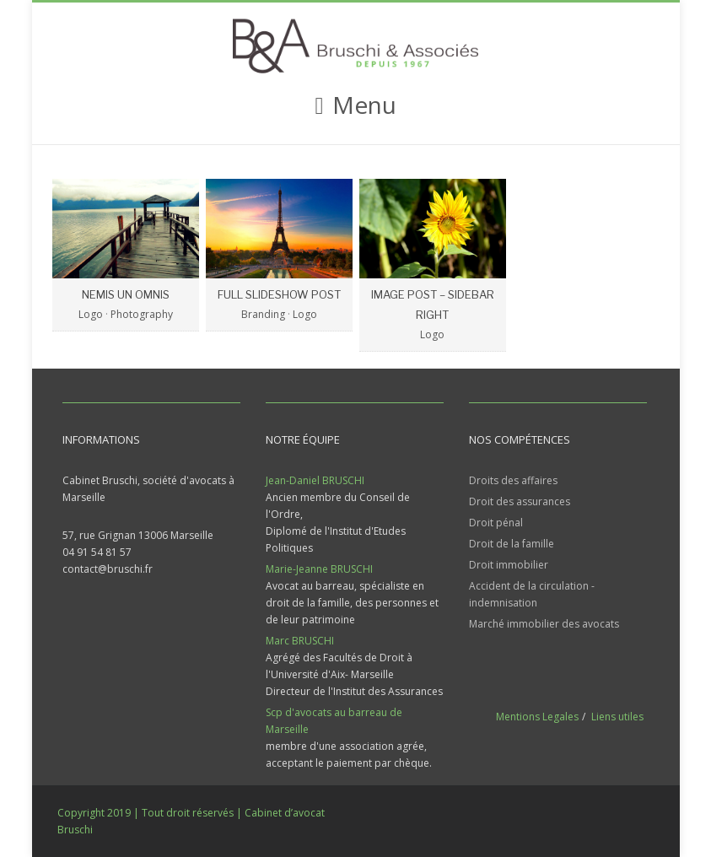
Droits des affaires (513, 480)
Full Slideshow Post (279, 294)
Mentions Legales (537, 716)
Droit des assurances (519, 501)
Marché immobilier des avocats (544, 624)
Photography (141, 314)
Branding (263, 314)
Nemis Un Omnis (126, 294)
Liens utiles (617, 716)
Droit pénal (496, 522)
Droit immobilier (508, 565)
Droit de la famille (511, 543)
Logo (90, 314)
